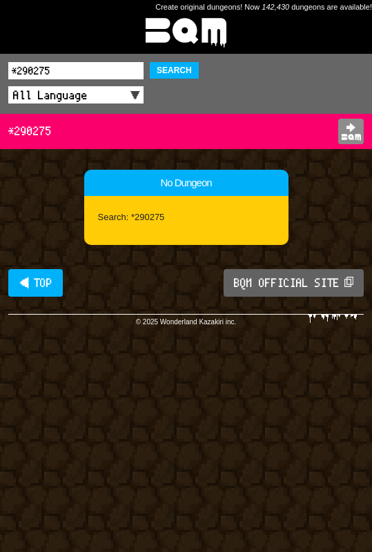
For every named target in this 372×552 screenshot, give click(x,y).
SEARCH (174, 70)
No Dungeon (185, 182)
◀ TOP (35, 283)
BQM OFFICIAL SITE (293, 283)
